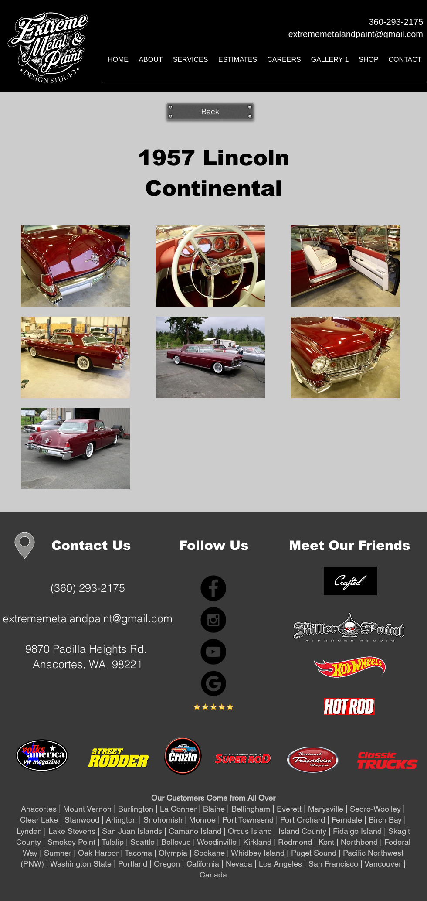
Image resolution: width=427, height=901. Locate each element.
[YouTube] (213, 652)
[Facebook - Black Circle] (213, 588)
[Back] (210, 111)
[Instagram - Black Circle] (213, 620)
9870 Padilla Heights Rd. (87, 648)
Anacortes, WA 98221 (87, 664)
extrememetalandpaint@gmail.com (88, 618)
